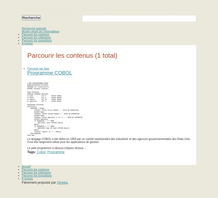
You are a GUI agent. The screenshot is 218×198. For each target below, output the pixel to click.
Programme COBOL (49, 73)
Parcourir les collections (36, 37)
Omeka (62, 183)
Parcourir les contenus (35, 34)
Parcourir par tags (38, 68)
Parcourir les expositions (37, 40)
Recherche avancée (34, 28)
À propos (27, 43)
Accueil (26, 166)
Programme (56, 152)
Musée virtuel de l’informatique (40, 31)
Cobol (41, 152)
